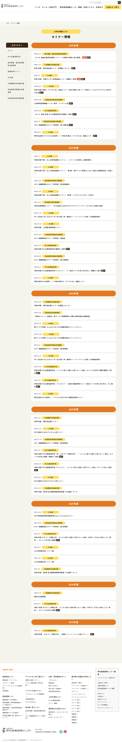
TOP (7, 23)
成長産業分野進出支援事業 (16, 90)
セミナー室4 (75, 706)
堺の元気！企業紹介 (54, 688)
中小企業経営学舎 (14, 56)
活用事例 (5, 690)
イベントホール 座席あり (79, 685)
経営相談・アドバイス (9, 680)
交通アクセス (101, 695)
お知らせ (100, 690)
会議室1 (74, 712)
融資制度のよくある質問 (9, 710)
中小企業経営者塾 (54, 699)
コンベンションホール (78, 696)
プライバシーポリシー (104, 703)
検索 (118, 2)
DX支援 (10, 77)
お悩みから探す (102, 682)
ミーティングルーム (77, 693)
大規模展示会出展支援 (16, 83)
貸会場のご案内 (76, 683)
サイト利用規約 (102, 701)
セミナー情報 (52, 702)
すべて (10, 50)
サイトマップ (101, 698)
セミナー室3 (75, 704)
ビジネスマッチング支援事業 (33, 693)
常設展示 (51, 682)
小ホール (74, 691)
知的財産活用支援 (54, 690)
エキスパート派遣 (7, 682)
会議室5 (74, 720)
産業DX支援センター (31, 680)
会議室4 (74, 717)
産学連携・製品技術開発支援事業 (16, 64)
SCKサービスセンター (55, 715)
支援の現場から (102, 685)
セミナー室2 (75, 701)
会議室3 (74, 714)
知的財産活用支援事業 (16, 98)
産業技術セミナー (14, 71)
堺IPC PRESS (52, 685)
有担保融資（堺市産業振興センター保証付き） (12, 702)
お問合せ (100, 693)
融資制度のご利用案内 (9, 699)
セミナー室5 (75, 709)
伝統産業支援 (29, 696)
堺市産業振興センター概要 (105, 687)
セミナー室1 (75, 698)
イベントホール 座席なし (79, 688)
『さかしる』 (52, 680)
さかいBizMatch (30, 699)
